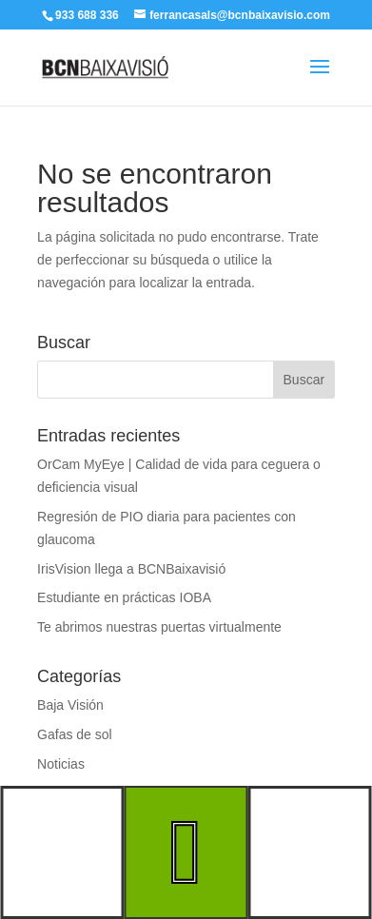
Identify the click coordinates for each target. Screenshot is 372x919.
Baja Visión (70, 705)
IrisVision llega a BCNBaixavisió (131, 569)
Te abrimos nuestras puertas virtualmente (159, 627)
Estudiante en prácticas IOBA (124, 597)
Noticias (61, 764)
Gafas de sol (74, 734)
